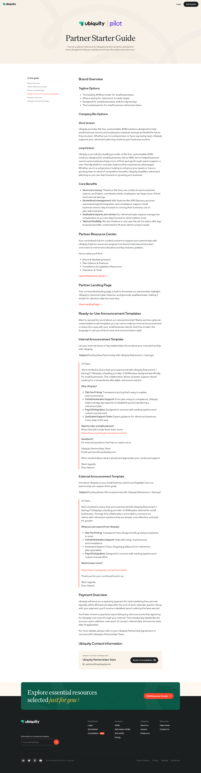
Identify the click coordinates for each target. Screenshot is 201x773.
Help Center (165, 725)
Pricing (117, 737)
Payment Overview (34, 97)
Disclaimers (175, 760)
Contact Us (164, 729)
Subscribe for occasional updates (35, 736)
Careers (143, 729)
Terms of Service (142, 760)
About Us (144, 725)
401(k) (117, 725)
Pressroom (145, 733)
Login (178, 4)
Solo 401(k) (119, 733)
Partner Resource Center (37, 87)
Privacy (155, 760)
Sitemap (165, 760)
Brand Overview (33, 83)
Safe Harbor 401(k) (122, 729)
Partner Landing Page (35, 90)
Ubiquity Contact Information (38, 101)
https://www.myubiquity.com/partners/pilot (104, 433)
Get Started (93, 729)
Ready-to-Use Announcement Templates (43, 94)
